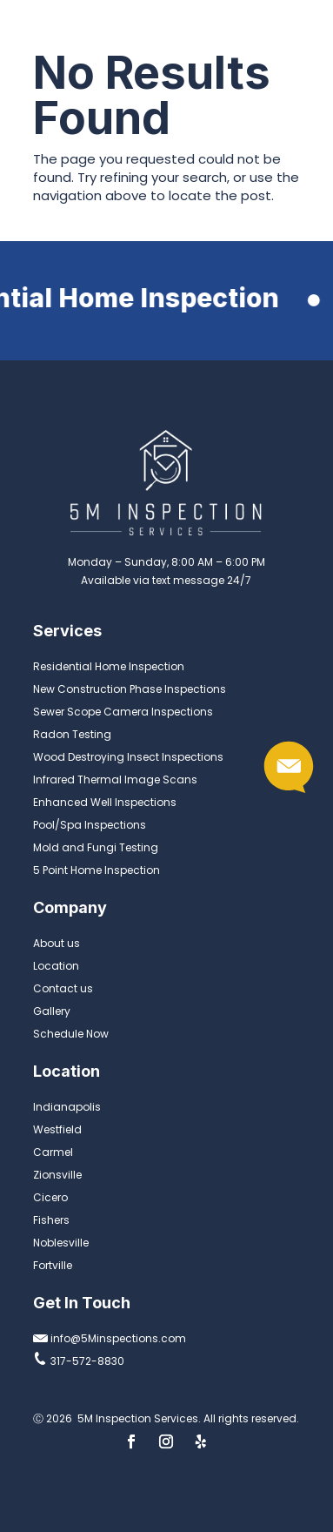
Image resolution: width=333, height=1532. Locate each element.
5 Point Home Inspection (96, 870)
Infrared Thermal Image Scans (115, 779)
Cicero (50, 1197)
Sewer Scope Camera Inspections (123, 711)
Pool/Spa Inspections (89, 824)
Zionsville (57, 1174)
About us (56, 943)
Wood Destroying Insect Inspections (128, 756)
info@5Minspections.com (109, 1338)
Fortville (52, 1265)
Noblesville (61, 1242)
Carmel (53, 1152)
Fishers (51, 1220)
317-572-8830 (78, 1361)
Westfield (57, 1129)
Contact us (63, 988)
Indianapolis (67, 1106)
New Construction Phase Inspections (129, 689)
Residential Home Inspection (108, 666)
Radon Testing (72, 734)
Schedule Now (71, 1033)
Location (56, 965)
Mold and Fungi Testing (95, 847)
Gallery (51, 1011)
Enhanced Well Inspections (104, 802)
